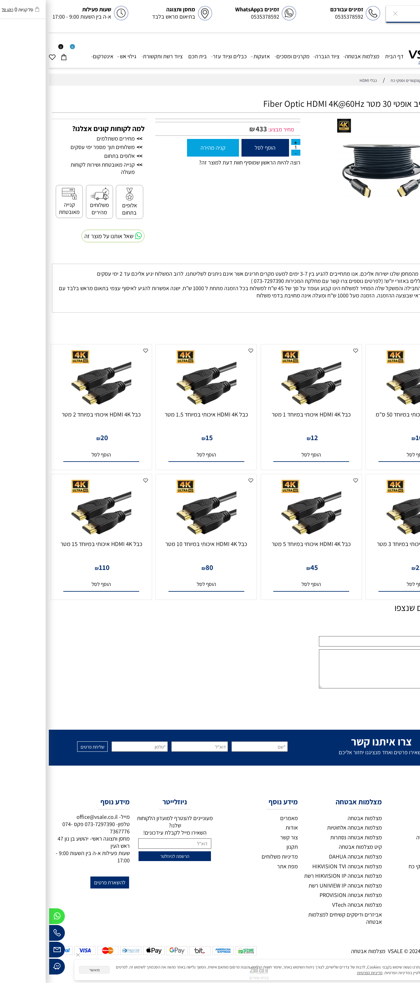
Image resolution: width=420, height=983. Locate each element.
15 (160, 437)
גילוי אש (78, 56)
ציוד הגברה (278, 56)
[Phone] (8, 934)
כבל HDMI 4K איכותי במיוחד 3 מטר (367, 544)
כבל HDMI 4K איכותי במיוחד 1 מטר (262, 414)
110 (55, 567)
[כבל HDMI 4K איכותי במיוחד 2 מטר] (52, 405)
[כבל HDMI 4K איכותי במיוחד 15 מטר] (52, 535)
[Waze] (8, 968)
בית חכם (148, 56)
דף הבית (345, 56)
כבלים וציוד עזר (180, 56)
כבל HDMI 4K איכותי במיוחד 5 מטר (262, 544)
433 (212, 129)
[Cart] (17, 56)
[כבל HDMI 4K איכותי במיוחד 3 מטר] (368, 535)
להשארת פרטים (61, 882)
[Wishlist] (6, 56)
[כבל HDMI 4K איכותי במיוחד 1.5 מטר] (158, 405)
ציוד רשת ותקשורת (113, 56)
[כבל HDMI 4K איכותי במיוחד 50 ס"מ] (368, 405)
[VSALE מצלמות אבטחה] (389, 55)
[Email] (8, 951)
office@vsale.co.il (48, 816)
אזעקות (211, 56)
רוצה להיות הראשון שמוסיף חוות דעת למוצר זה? (201, 162)
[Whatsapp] (8, 918)
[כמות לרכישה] (247, 147)
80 (160, 567)
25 (370, 567)
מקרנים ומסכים (243, 56)
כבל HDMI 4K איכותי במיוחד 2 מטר (52, 414)
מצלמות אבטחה (313, 56)
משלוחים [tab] (403, 257)
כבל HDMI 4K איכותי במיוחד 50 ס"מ (367, 414)
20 (55, 437)
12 (265, 437)
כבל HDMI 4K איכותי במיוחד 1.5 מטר (157, 414)
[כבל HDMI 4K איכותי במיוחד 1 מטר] (262, 405)
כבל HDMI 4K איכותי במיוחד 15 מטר (53, 544)
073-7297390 (51, 824)
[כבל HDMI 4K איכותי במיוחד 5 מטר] (262, 535)
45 (265, 567)
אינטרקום (54, 56)
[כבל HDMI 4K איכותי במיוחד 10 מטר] (158, 535)
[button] (368, 454)
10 (370, 437)
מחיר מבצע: (231, 129)
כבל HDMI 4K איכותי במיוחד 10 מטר (157, 544)
